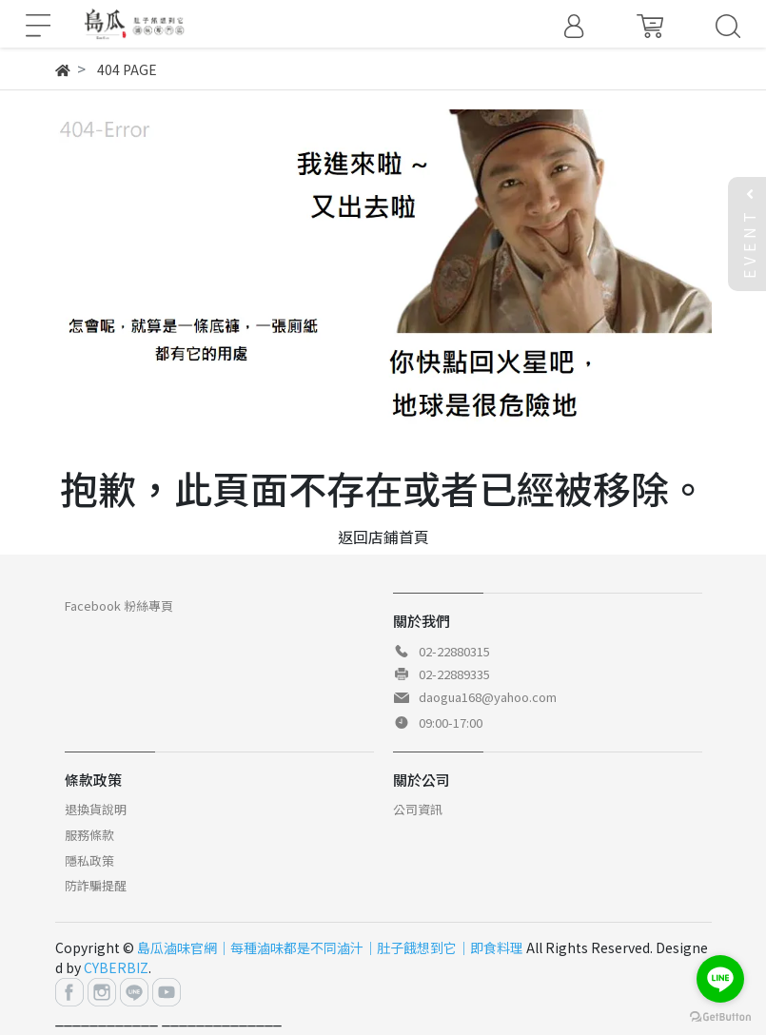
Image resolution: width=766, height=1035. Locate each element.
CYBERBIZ (116, 967)
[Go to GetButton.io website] (720, 1015)
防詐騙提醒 (96, 885)
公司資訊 (417, 809)
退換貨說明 (96, 809)
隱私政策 (89, 860)
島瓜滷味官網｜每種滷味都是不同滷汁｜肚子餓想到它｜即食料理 (330, 947)
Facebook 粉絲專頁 (119, 605)
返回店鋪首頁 (383, 536)
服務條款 (89, 835)
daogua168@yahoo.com (488, 697)
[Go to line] (720, 979)
